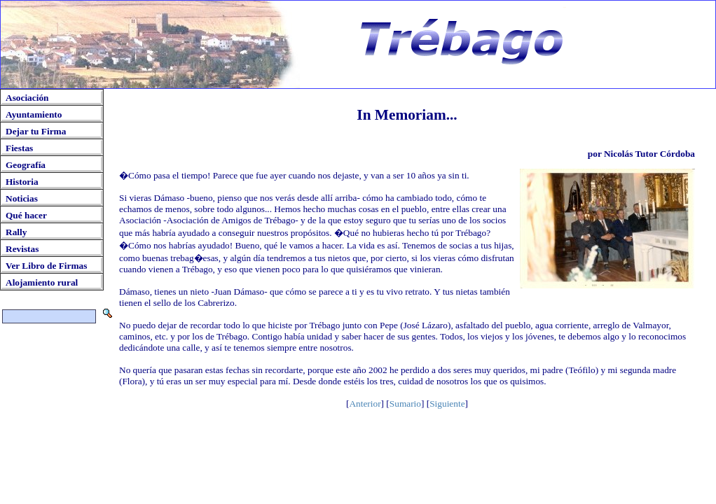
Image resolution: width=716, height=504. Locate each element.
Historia (22, 181)
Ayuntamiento (34, 114)
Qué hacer (26, 215)
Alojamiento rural (42, 282)
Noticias (22, 198)
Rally (16, 232)
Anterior (364, 403)
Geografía (26, 165)
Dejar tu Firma (36, 131)
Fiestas (19, 148)
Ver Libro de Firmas (46, 265)
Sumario (405, 403)
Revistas (22, 249)
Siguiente (446, 403)
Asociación (27, 97)
